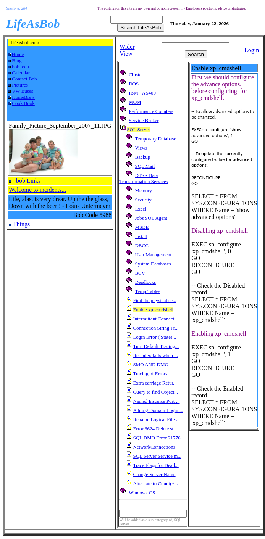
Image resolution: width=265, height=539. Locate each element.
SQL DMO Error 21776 (156, 438)
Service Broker (143, 120)
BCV (140, 273)
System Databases (153, 264)
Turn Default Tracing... (156, 346)
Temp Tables (147, 291)
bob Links (28, 180)
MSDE (142, 227)
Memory (143, 190)
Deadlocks (145, 282)
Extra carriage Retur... (154, 383)
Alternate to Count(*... (155, 483)
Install (141, 236)
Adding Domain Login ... (158, 410)
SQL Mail (145, 166)
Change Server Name (154, 474)
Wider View (127, 50)
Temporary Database (155, 139)
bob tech (20, 66)
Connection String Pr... (155, 328)
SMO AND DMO (150, 364)
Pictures (20, 85)
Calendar (21, 73)
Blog (16, 60)
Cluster (136, 74)
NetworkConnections (154, 447)
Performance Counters (151, 111)
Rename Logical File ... (156, 419)
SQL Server (138, 129)
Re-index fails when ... (155, 355)
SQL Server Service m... (157, 456)
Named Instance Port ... (156, 401)
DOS (134, 84)
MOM (135, 102)
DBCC (141, 245)
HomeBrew (23, 97)
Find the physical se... (154, 300)
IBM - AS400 (142, 93)
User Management (153, 254)
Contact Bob (24, 79)
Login (251, 50)
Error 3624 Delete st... (155, 428)
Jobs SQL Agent (151, 218)
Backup (142, 157)
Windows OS (142, 493)
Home (18, 54)
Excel (140, 209)
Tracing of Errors (150, 373)
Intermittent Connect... (155, 319)
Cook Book (23, 103)
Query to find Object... (155, 392)
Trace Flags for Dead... (155, 465)
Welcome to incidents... (37, 190)
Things (21, 224)
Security (143, 200)
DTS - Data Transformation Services (143, 178)
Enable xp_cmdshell (153, 309)
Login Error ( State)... (154, 337)
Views (141, 148)
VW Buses (22, 91)
